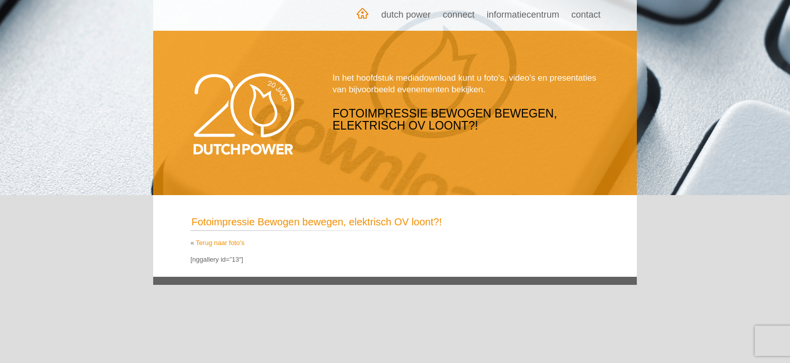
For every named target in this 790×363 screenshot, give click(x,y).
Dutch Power (406, 15)
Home (362, 15)
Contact (586, 15)
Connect (459, 15)
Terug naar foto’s (220, 243)
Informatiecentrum (523, 15)
